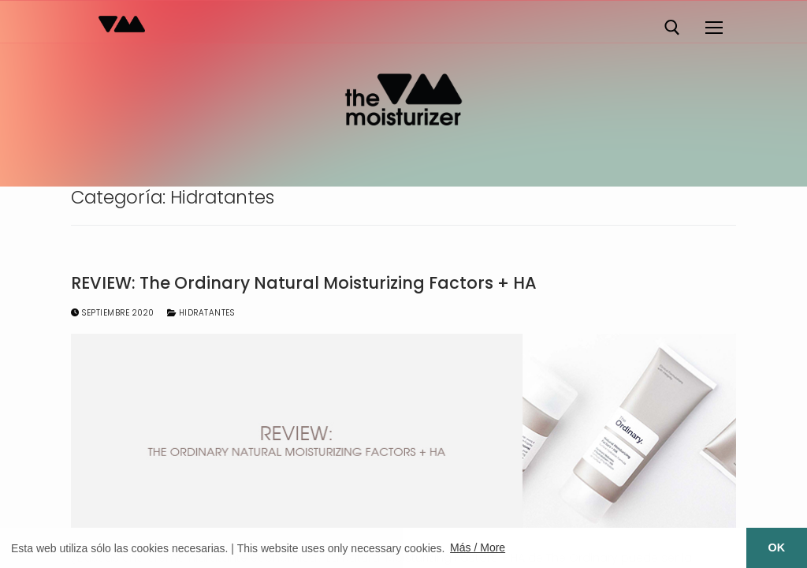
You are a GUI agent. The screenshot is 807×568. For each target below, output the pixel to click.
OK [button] (777, 547)
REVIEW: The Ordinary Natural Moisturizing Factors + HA (304, 283)
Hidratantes (201, 313)
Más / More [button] (477, 547)
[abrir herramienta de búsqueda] (672, 28)
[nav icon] (713, 27)
